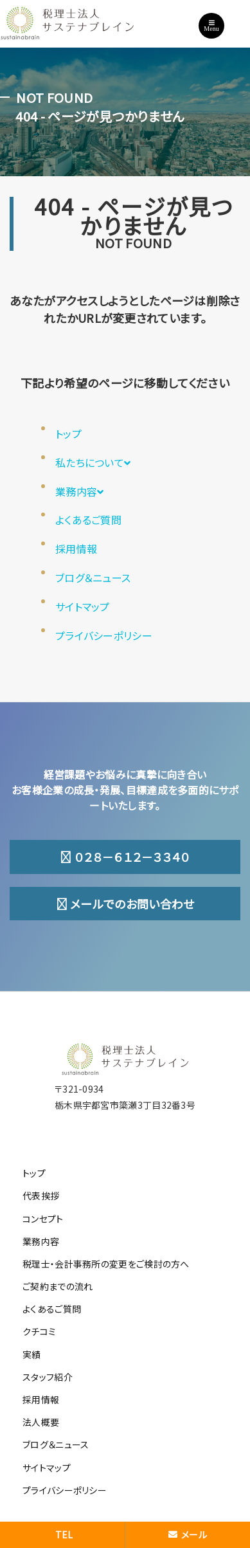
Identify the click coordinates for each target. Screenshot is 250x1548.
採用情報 (76, 548)
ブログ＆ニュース (92, 577)
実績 (31, 1354)
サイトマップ (82, 606)
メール (187, 1534)
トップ (68, 433)
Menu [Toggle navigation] (211, 25)
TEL (64, 1534)
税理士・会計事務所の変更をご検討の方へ (106, 1263)
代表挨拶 (40, 1195)
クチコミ (39, 1331)
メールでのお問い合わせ (125, 903)
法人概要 (40, 1422)
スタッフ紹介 (47, 1376)
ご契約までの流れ (57, 1286)
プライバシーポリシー (103, 635)
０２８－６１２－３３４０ (125, 856)
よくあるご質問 (88, 519)
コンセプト (43, 1218)
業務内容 (79, 491)
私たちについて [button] (92, 462)
